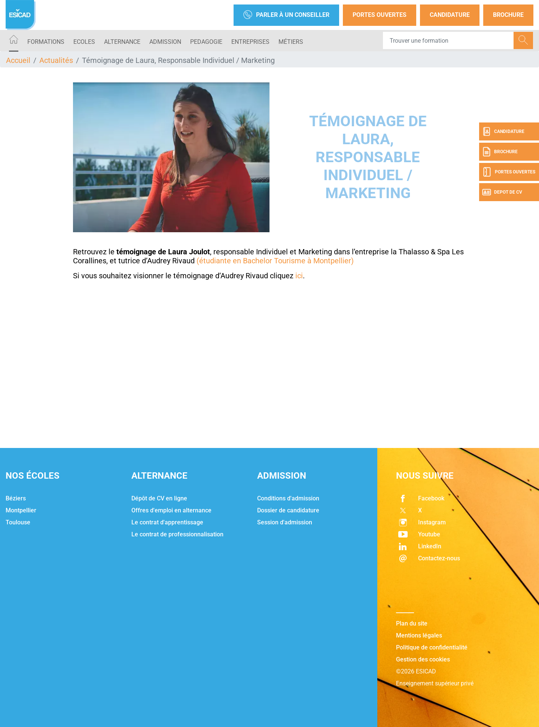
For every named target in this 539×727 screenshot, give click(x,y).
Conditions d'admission (288, 498)
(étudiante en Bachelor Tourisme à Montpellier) (275, 260)
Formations (45, 41)
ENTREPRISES (250, 41)
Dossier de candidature (288, 510)
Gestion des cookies (423, 659)
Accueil (18, 60)
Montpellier (21, 510)
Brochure (508, 14)
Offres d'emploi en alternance (171, 510)
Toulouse (18, 522)
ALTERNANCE (122, 41)
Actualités (56, 60)
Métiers (290, 41)
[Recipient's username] (448, 40)
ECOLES (84, 41)
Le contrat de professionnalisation (177, 534)
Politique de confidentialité (432, 647)
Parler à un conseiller (286, 15)
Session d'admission (284, 522)
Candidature (450, 14)
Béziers (16, 498)
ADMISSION (165, 41)
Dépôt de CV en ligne (159, 498)
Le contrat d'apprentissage (167, 522)
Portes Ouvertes (379, 14)
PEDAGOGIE (206, 41)
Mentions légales (419, 635)
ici (299, 275)
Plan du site (411, 623)
